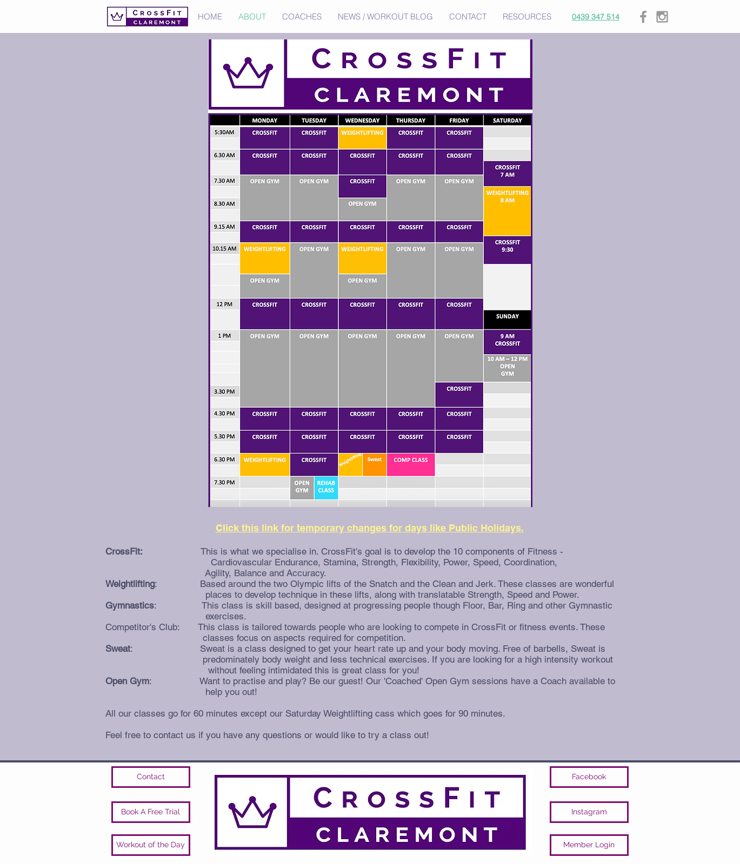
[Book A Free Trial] (150, 812)
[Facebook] (589, 777)
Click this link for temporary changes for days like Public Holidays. (370, 528)
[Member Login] (589, 845)
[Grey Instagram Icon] (662, 17)
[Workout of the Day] (150, 845)
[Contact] (150, 777)
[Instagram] (589, 812)
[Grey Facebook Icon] (643, 17)
